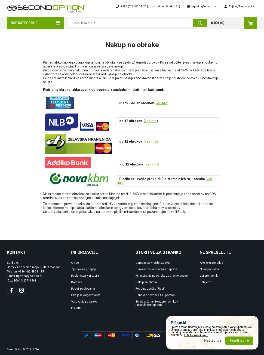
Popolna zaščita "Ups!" (150, 288)
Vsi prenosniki (209, 275)
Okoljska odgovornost (85, 295)
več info (161, 103)
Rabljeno (205, 282)
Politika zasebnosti (196, 335)
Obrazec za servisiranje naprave (156, 269)
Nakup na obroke (146, 282)
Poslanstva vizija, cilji (85, 275)
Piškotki (76, 308)
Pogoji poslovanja (83, 288)
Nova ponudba (209, 269)
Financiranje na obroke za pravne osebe (161, 275)
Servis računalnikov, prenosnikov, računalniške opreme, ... (156, 303)
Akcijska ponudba (211, 262)
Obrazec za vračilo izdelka (152, 262)
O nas (75, 262)
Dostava (76, 282)
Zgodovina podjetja (84, 269)
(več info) (151, 141)
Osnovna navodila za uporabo (155, 295)
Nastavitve (213, 340)
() (234, 23)
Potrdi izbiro (239, 340)
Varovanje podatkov (84, 301)
